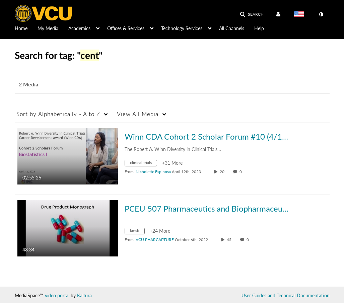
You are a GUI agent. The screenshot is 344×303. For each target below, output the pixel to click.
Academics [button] (79, 28)
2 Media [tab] (28, 84)
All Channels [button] (231, 28)
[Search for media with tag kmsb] (137, 232)
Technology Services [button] (181, 28)
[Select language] (300, 14)
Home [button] (21, 28)
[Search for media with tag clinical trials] (143, 164)
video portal (57, 295)
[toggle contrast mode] (321, 14)
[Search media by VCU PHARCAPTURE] (155, 239)
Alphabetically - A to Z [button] (58, 114)
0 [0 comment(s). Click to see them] (241, 171)
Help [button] (259, 28)
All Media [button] (137, 114)
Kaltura (84, 295)
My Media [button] (48, 28)
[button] (251, 14)
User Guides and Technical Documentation (286, 295)
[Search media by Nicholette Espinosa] (153, 171)
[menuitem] (26, 28)
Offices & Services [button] (125, 28)
